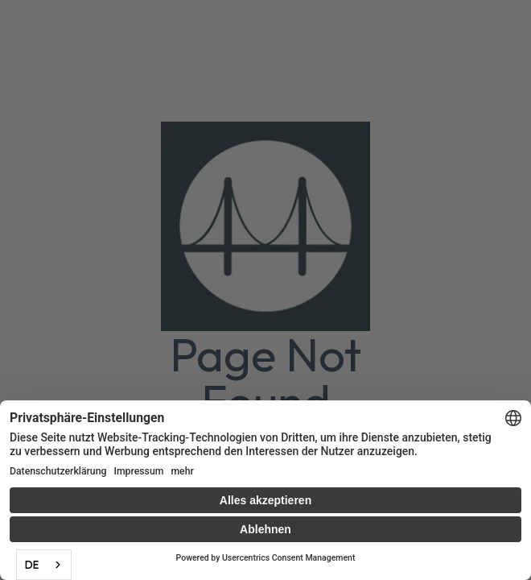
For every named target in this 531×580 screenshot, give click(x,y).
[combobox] (44, 564)
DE (32, 564)
